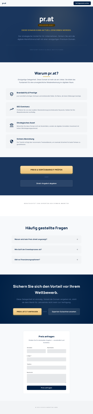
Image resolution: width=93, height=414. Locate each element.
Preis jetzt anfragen (27, 312)
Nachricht (30, 372)
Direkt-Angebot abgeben (46, 183)
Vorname (29, 347)
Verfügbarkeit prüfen (82, 3)
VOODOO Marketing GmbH (49, 407)
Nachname (50, 347)
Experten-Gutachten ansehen (64, 312)
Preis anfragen (46, 388)
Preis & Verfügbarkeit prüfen (46, 170)
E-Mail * (29, 356)
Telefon (29, 364)
